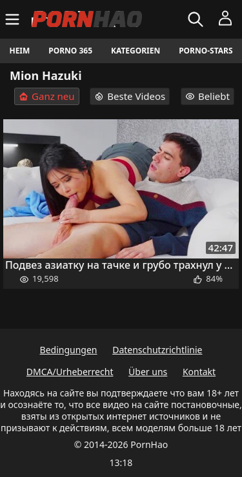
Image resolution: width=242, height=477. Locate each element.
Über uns (147, 371)
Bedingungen (68, 350)
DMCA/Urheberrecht (70, 371)
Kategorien (135, 50)
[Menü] (14, 19)
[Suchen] (197, 19)
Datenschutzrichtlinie (157, 350)
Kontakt (199, 371)
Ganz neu (47, 96)
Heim (19, 50)
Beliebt (207, 96)
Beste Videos (129, 96)
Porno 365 (70, 50)
